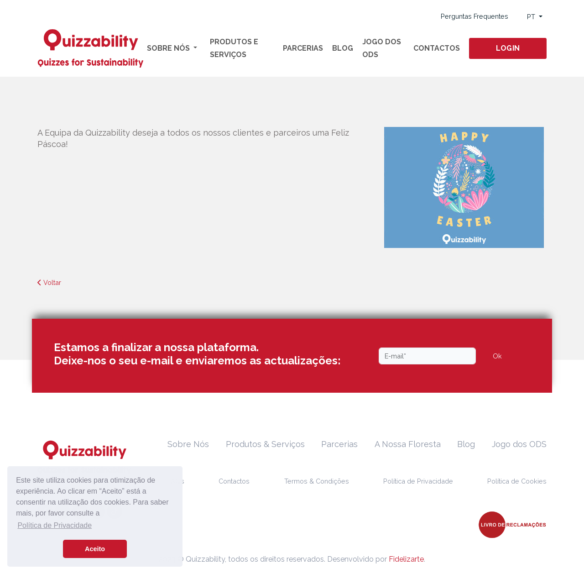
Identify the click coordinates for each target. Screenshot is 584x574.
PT (532, 17)
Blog (342, 48)
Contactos (436, 48)
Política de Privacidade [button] (54, 525)
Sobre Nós (188, 444)
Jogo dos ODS (381, 48)
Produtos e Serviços (234, 48)
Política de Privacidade (418, 481)
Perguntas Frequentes (474, 16)
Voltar (49, 282)
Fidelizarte (406, 559)
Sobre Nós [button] (169, 48)
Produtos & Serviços (265, 444)
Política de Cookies (517, 481)
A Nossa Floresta (408, 444)
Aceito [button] (95, 549)
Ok (497, 356)
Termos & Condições (316, 481)
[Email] (427, 356)
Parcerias (303, 48)
